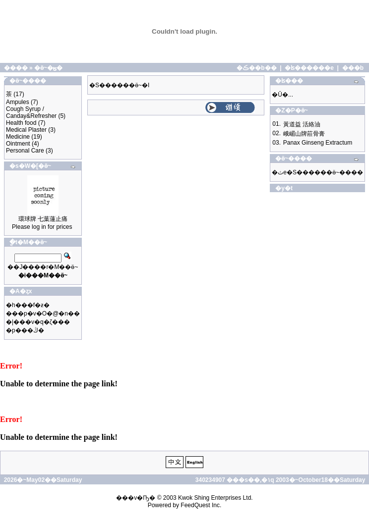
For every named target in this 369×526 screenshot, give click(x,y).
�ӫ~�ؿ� (48, 67)
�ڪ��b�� (256, 67)
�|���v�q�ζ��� (38, 321)
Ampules (17, 102)
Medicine (18, 136)
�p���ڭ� (25, 330)
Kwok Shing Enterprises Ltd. (215, 497)
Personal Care (25, 150)
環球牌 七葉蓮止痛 (42, 218)
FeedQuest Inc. (201, 505)
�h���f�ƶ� (28, 305)
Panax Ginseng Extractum (317, 142)
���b (353, 67)
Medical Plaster (26, 129)
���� (16, 67)
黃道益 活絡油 (301, 124)
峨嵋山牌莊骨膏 (304, 133)
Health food (21, 122)
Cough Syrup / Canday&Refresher (31, 112)
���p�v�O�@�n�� (43, 313)
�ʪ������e (309, 67)
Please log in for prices (42, 226)
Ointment (18, 143)
